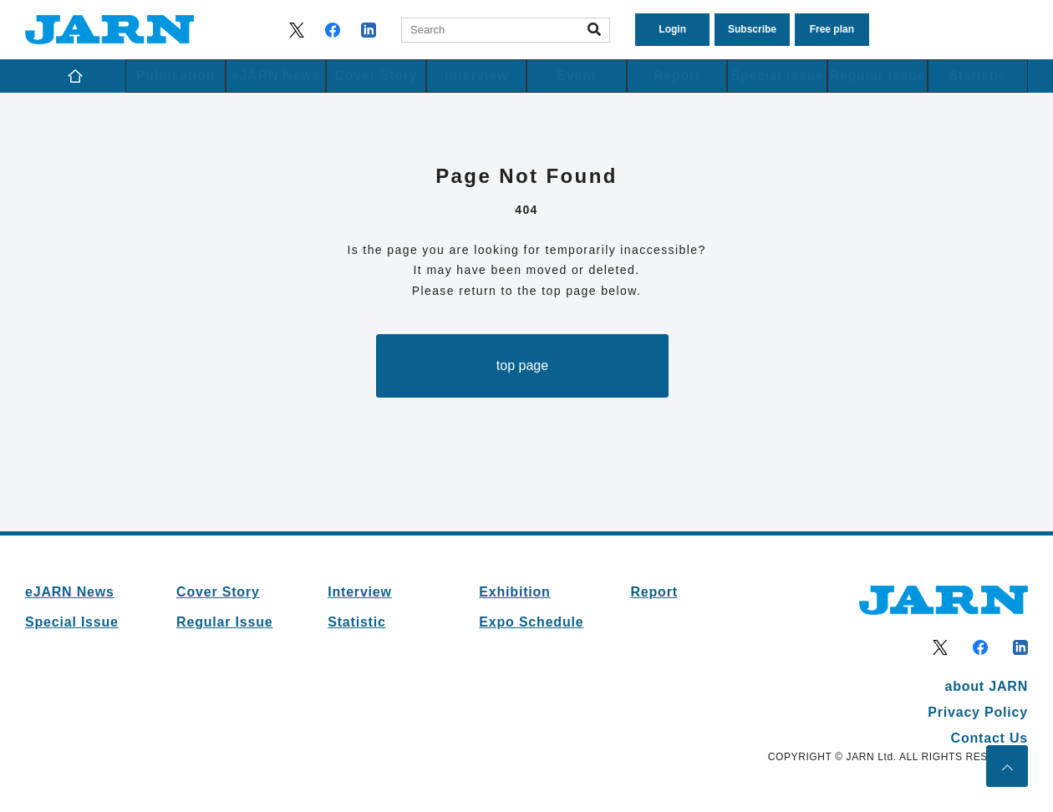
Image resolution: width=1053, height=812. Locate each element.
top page (522, 365)
